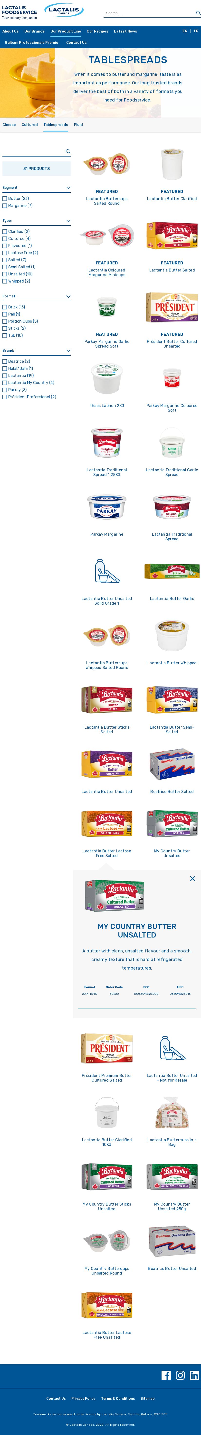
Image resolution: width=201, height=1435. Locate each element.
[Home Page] (51, 12)
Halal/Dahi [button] (20, 368)
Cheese (9, 125)
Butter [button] (18, 198)
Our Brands (34, 31)
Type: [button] (7, 221)
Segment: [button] (10, 188)
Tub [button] (15, 335)
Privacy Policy (83, 1399)
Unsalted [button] (20, 274)
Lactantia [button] (21, 375)
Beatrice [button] (19, 361)
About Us (10, 31)
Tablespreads (55, 125)
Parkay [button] (17, 389)
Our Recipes (97, 31)
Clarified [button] (18, 231)
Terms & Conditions (118, 1399)
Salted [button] (17, 260)
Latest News (125, 31)
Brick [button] (16, 307)
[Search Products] (152, 13)
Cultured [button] (19, 238)
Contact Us (76, 42)
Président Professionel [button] (32, 397)
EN (185, 31)
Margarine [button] (20, 205)
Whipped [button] (19, 281)
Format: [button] (9, 296)
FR (196, 31)
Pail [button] (14, 314)
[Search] (198, 13)
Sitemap (148, 1399)
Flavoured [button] (20, 245)
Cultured (30, 125)
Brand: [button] (8, 351)
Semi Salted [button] (21, 267)
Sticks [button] (17, 328)
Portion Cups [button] (23, 321)
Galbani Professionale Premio (31, 42)
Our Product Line (65, 31)
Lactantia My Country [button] (31, 382)
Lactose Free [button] (23, 252)
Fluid (78, 125)
